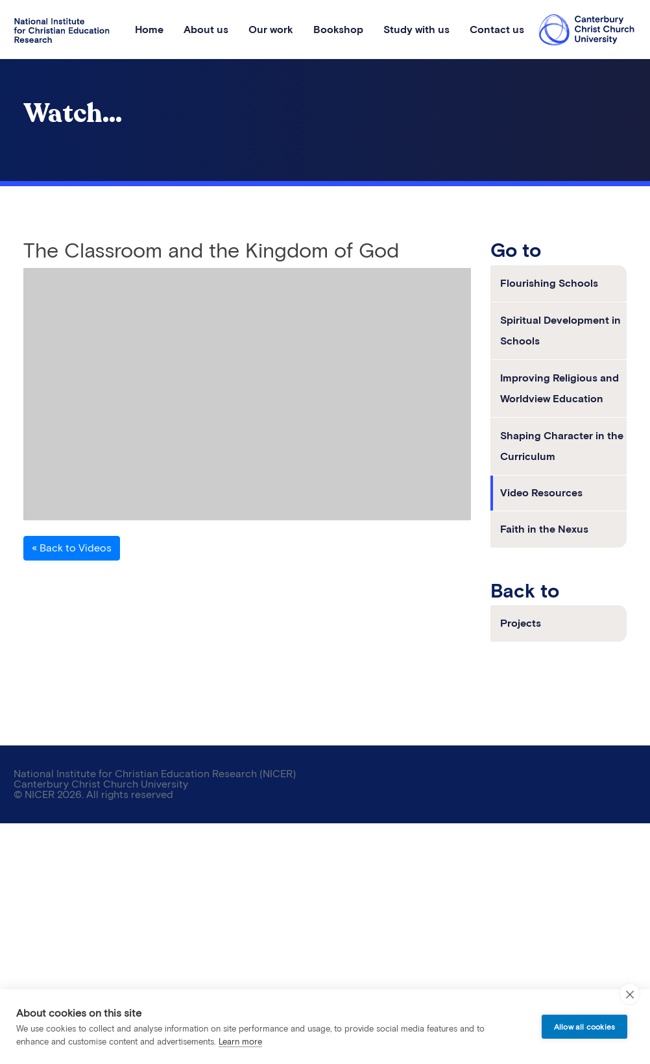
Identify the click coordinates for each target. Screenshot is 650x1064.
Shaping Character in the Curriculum (561, 446)
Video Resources (541, 493)
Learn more (240, 1041)
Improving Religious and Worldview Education (559, 388)
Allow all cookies (584, 1027)
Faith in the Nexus (544, 529)
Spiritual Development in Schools (560, 330)
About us (206, 29)
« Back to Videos (72, 548)
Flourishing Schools (549, 283)
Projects (520, 623)
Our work (270, 29)
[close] (629, 994)
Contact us (497, 29)
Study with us (416, 29)
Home (149, 29)
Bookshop (338, 29)
